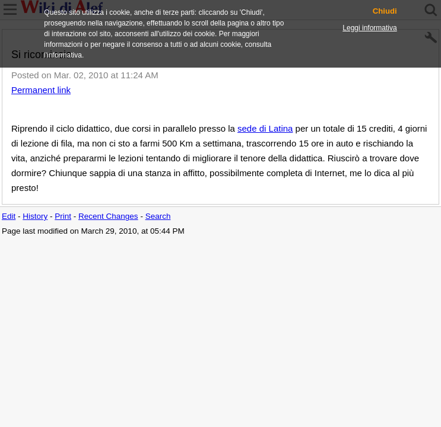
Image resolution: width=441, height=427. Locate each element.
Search (158, 216)
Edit (8, 216)
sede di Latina (265, 128)
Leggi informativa (369, 28)
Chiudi (385, 11)
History (35, 216)
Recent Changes (108, 216)
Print (63, 216)
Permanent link (41, 90)
